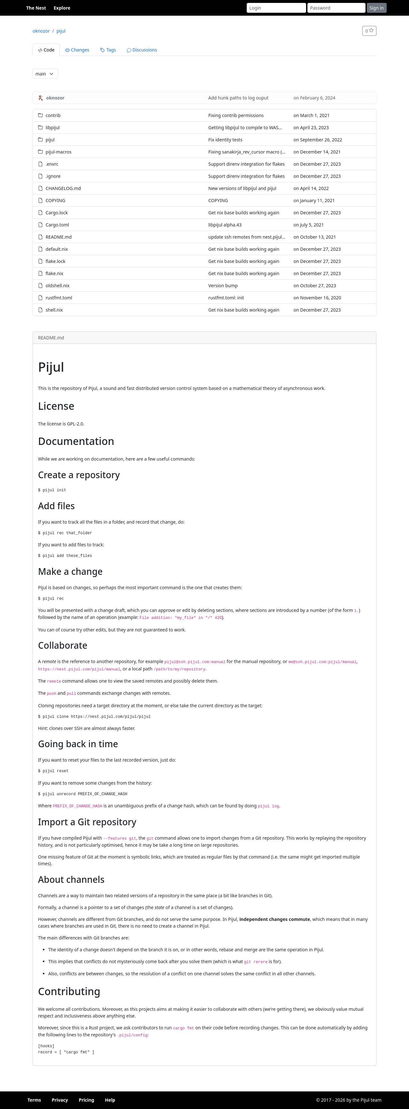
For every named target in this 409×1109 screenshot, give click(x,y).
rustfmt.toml (59, 298)
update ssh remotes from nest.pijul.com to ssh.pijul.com (267, 237)
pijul (61, 31)
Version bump (223, 285)
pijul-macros (59, 152)
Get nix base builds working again (243, 213)
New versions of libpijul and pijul (242, 188)
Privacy (60, 1100)
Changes (77, 50)
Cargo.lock (57, 213)
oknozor (41, 31)
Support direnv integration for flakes (246, 164)
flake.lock (56, 261)
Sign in (377, 8)
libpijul (53, 127)
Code (46, 50)
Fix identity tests (225, 140)
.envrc (52, 164)
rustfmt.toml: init (226, 298)
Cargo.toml (57, 225)
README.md (59, 237)
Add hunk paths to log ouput (238, 98)
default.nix (57, 249)
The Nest (36, 8)
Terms (34, 1100)
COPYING (55, 200)
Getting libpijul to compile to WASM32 (248, 127)
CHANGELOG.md (63, 188)
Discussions (142, 50)
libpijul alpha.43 (225, 225)
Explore (62, 8)
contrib (53, 115)
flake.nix (54, 273)
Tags (108, 50)
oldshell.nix (58, 285)
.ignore (53, 176)
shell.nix (54, 310)
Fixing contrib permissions (236, 115)
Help (110, 1100)
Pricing (86, 1100)
